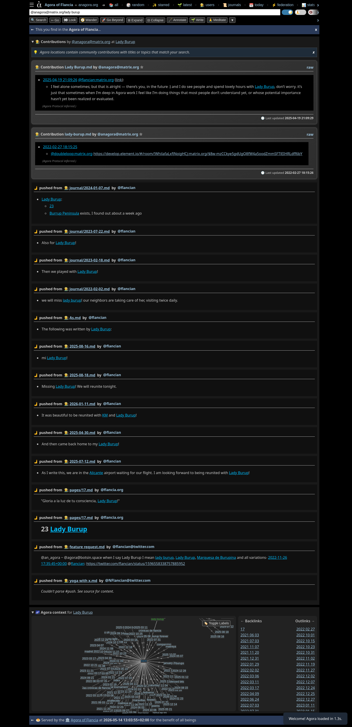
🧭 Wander (89, 20)
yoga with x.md (83, 580)
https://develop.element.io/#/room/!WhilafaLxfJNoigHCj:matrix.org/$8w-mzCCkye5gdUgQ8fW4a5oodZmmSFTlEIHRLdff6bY (197, 153)
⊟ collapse (155, 20)
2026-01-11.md (82, 403)
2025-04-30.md (82, 432)
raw (310, 67)
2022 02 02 (249, 670)
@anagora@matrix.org (91, 41)
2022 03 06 (249, 676)
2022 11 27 (305, 670)
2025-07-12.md (82, 461)
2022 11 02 (305, 658)
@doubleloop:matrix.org (71, 153)
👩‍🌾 (37, 67)
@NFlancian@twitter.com (128, 580)
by (174, 188)
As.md (75, 317)
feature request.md (87, 546)
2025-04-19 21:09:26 (60, 79)
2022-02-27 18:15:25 (60, 146)
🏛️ (67, 719)
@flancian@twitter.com (134, 546)
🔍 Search (38, 20)
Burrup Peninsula (64, 213)
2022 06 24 (249, 699)
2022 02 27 (305, 629)
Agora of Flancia (84, 719)
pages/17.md (81, 490)
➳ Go (55, 20)
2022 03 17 (249, 687)
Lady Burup (264, 86)
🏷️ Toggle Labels (216, 623)
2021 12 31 (249, 658)
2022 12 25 (305, 693)
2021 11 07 (249, 646)
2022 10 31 (305, 652)
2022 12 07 (305, 681)
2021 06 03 (249, 634)
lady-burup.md (78, 134)
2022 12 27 (305, 699)
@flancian (126, 187)
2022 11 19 (305, 664)
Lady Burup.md (78, 67)
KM (105, 415)
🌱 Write (197, 20)
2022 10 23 (305, 646)
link (119, 79)
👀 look (70, 20)
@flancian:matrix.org (96, 79)
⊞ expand (135, 20)
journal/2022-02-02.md (90, 288)
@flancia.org (112, 489)
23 (51, 206)
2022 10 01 (305, 634)
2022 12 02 (305, 676)
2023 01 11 (305, 705)
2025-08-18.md (82, 375)
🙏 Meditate (217, 20)
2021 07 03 (249, 640)
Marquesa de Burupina (216, 557)
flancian (77, 563)
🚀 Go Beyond (112, 20)
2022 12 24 (305, 687)
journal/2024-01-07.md (90, 187)
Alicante (96, 472)
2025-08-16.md (82, 346)
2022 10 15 (305, 640)
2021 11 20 (249, 652)
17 (242, 629)
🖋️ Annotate (177, 20)
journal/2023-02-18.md (90, 260)
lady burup (72, 300)
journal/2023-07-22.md (90, 231)
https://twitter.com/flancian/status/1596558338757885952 (135, 563)
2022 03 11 (249, 681)
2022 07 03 (249, 705)
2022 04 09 (249, 693)
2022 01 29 (249, 664)
